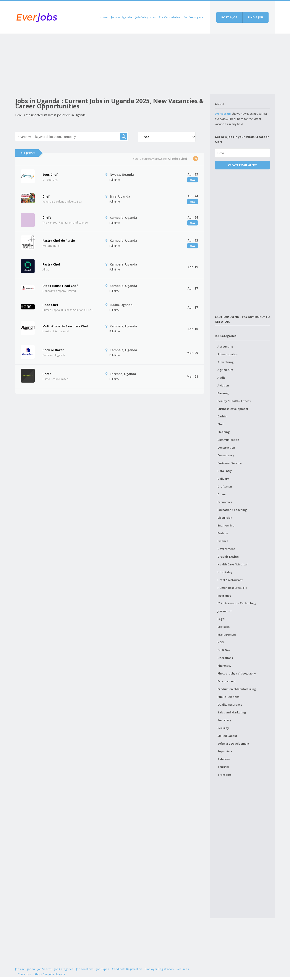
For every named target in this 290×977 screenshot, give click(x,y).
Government (226, 549)
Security (223, 728)
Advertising (225, 362)
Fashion (222, 533)
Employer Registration (159, 969)
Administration (227, 354)
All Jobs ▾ (28, 153)
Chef (46, 196)
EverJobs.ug (223, 114)
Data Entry (224, 471)
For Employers (193, 17)
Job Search (44, 969)
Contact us (25, 974)
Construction (226, 447)
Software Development (233, 743)
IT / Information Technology (236, 603)
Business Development (232, 409)
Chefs (46, 217)
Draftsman (224, 486)
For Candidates (169, 17)
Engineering (226, 525)
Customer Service (229, 463)
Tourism (223, 767)
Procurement (226, 681)
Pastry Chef (51, 264)
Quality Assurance (229, 705)
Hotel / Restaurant (230, 580)
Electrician (224, 518)
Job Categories (145, 17)
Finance (222, 541)
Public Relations (228, 697)
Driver (221, 494)
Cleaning (223, 432)
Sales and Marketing (231, 712)
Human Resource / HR (232, 588)
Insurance (224, 595)
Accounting (225, 346)
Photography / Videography (236, 673)
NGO (220, 642)
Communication (228, 440)
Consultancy (225, 455)
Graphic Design (228, 557)
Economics (224, 502)
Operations (225, 658)
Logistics (223, 627)
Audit (221, 378)
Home (103, 17)
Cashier (222, 416)
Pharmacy (224, 666)
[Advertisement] (112, 64)
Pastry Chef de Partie (58, 240)
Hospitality (224, 572)
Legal (221, 619)
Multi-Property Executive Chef (65, 326)
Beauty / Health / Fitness (234, 401)
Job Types (102, 969)
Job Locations (85, 969)
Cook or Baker (53, 350)
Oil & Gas (223, 650)
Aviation (223, 385)
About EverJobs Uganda (49, 974)
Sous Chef (50, 174)
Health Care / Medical (232, 564)
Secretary (224, 720)
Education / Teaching (232, 510)
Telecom (223, 759)
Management (226, 634)
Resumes (183, 969)
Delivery (223, 479)
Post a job (229, 17)
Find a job (255, 17)
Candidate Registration (127, 969)
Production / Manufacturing (236, 689)
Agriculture (225, 370)
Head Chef (50, 305)
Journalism (224, 611)
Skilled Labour (227, 736)
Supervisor (224, 751)
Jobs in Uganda (121, 17)
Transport (224, 775)
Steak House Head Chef (60, 286)
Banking (223, 393)
